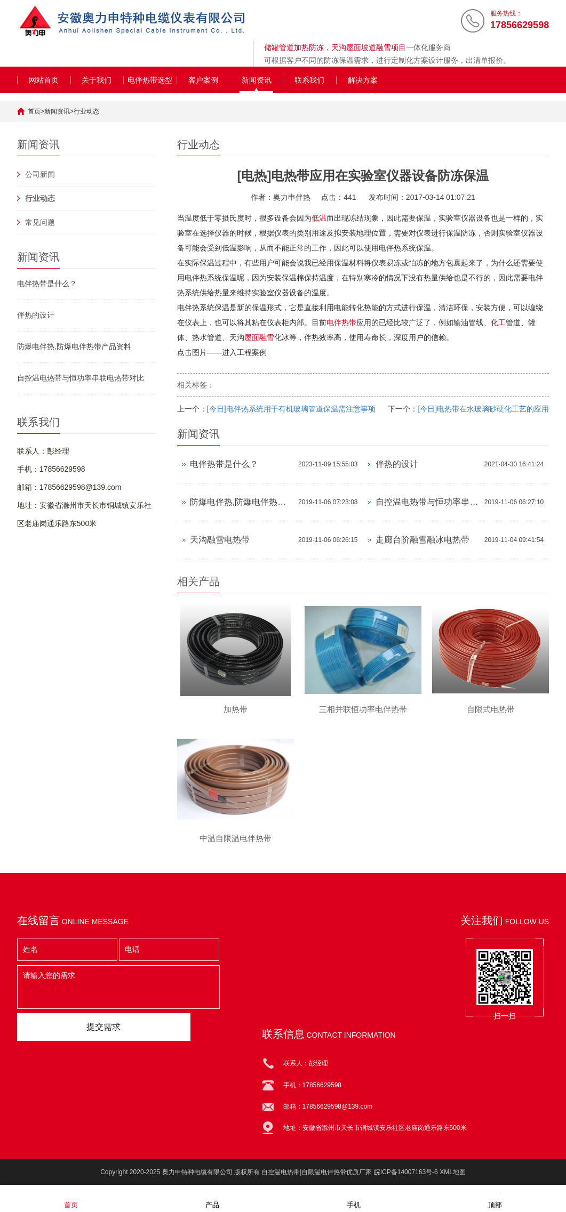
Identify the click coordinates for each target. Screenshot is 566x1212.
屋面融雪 (259, 337)
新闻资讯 (257, 80)
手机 (354, 1198)
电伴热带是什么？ (47, 283)
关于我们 (96, 80)
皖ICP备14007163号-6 (406, 1172)
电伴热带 (341, 322)
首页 (34, 111)
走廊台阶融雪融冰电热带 (422, 539)
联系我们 (309, 80)
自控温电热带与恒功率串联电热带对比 (80, 378)
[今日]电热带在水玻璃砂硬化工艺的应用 (483, 409)
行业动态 (86, 111)
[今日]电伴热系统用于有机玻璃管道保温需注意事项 (291, 409)
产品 (212, 1198)
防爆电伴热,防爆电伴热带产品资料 (74, 346)
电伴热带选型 (149, 80)
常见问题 (40, 222)
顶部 (495, 1198)
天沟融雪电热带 (220, 539)
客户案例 (203, 80)
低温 (319, 218)
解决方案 (363, 80)
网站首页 (44, 80)
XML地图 (453, 1172)
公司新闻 (40, 174)
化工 (498, 322)
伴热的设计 (35, 315)
